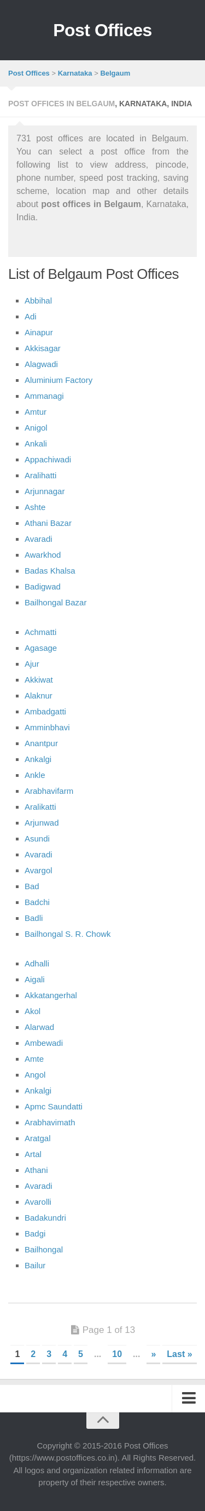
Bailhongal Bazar (55, 602)
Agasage (41, 648)
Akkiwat (39, 679)
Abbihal (38, 300)
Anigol (36, 427)
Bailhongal (44, 1249)
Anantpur (41, 743)
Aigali (35, 979)
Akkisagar (43, 348)
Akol (32, 1011)
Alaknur (38, 695)
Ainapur (39, 332)
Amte (34, 1058)
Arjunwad (42, 822)
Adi (31, 316)
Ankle (35, 775)
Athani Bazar (48, 523)
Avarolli (38, 1201)
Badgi (35, 1233)
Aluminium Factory (58, 380)
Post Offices (102, 30)
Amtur (35, 411)
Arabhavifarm (49, 790)
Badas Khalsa (50, 570)
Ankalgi (38, 759)
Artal (33, 1154)
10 (117, 1354)
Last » (179, 1354)
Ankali (36, 443)
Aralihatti (40, 475)
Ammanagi (44, 395)
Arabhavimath (50, 1122)
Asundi (37, 838)
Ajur (32, 663)
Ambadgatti (45, 711)
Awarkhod (43, 554)
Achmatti (40, 632)
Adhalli (37, 963)
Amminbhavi (47, 727)
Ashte (35, 507)
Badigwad (43, 586)
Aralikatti (40, 806)
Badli (34, 918)
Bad (32, 886)
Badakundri (45, 1217)
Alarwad (39, 1027)
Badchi (37, 902)
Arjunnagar (45, 491)
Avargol (38, 870)
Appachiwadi (48, 459)
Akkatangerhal (51, 995)
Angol (35, 1074)
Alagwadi (41, 364)
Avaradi (38, 538)
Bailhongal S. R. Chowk (68, 933)
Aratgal (38, 1138)
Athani (36, 1170)
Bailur (35, 1265)
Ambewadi (44, 1043)
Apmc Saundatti (54, 1106)
